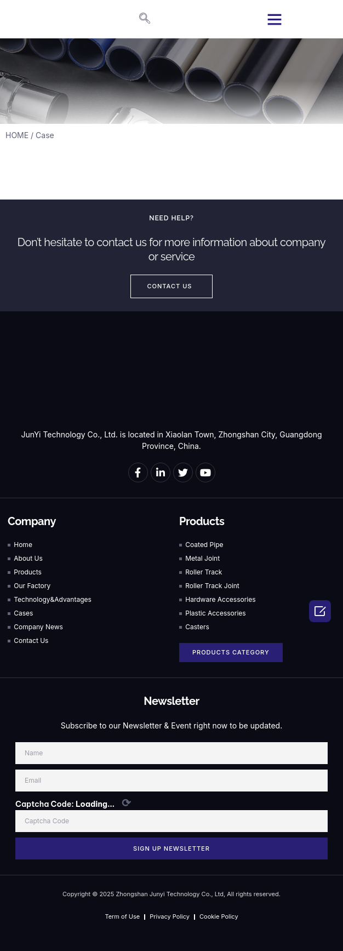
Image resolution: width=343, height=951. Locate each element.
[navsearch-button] (139, 19)
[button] (274, 19)
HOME (16, 135)
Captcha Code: (73, 803)
